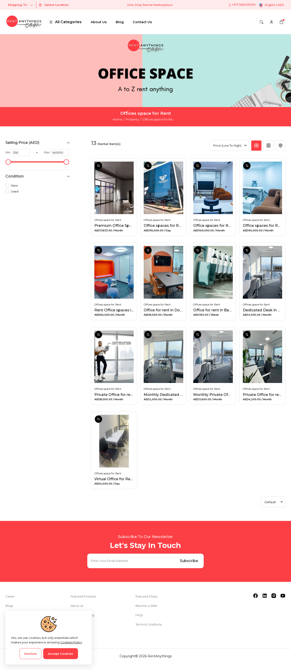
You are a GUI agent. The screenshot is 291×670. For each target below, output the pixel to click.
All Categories (65, 22)
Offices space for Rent (108, 219)
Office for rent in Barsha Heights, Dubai (230, 314)
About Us (99, 22)
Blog (120, 22)
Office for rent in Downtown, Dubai (176, 314)
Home (117, 119)
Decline (30, 653)
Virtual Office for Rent (115, 484)
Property (132, 119)
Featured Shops (148, 602)
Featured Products (85, 602)
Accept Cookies (60, 653)
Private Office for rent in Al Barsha (126, 399)
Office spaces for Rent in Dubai (172, 224)
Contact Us (142, 22)
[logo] (23, 22)
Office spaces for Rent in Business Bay (229, 224)
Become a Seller (148, 612)
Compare (98, 165)
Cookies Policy (71, 642)
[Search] (261, 22)
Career (10, 602)
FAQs (139, 621)
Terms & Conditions (150, 630)
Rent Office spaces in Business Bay (127, 314)
